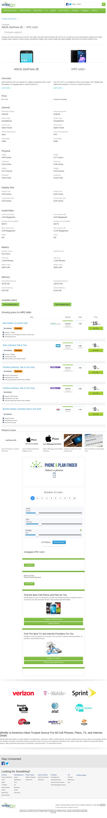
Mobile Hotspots (30, 777)
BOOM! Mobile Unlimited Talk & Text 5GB (22, 409)
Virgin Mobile (5, 787)
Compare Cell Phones (9, 19)
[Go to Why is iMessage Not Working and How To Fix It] (52, 440)
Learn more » (6, 88)
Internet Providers (42, 777)
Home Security (64, 10)
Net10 (3, 790)
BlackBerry (17, 780)
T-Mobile (4, 785)
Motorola (16, 787)
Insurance (75, 10)
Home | (58, 804)
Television (40, 780)
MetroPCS (5, 792)
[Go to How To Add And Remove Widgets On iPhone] (31, 440)
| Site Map (96, 804)
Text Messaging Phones (57, 785)
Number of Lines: (53, 492)
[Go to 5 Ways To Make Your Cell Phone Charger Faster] (73, 440)
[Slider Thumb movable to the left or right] (37, 513)
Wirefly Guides (80, 775)
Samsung (17, 792)
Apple (15, 777)
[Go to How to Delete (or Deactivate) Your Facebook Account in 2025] (94, 440)
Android (69, 777)
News (74, 4)
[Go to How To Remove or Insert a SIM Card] (11, 440)
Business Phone (25, 10)
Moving (94, 10)
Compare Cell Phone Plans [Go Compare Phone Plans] (53, 619)
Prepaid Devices (55, 780)
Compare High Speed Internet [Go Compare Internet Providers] (53, 662)
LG (15, 785)
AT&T (3, 780)
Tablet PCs (28, 780)
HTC (15, 782)
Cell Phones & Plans (9, 10)
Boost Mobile (5, 795)
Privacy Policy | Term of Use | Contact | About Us (76, 804)
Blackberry (70, 780)
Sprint (3, 782)
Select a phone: (54, 470)
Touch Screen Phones (57, 782)
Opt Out (102, 804)
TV (46, 10)
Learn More (29, 565)
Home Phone (38, 10)
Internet (53, 10)
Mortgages (85, 10)
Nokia (15, 790)
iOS (68, 782)
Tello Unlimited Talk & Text (15, 345)
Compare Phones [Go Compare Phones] (53, 623)
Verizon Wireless (7, 777)
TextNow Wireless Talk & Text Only (19, 367)
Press (79, 4)
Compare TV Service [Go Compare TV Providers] (53, 658)
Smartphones (54, 777)
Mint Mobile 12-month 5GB (15, 323)
